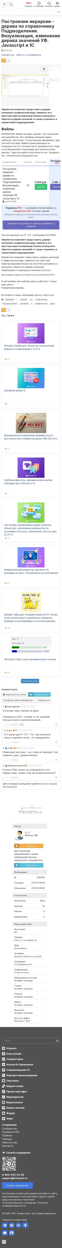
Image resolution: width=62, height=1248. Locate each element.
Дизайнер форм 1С (15, 390)
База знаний (13, 1053)
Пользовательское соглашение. (19, 1202)
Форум (10, 1113)
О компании (9, 1124)
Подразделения (9, 304)
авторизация (10, 786)
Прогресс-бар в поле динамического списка (30, 659)
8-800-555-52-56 (13, 1174)
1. (3, 706)
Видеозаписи (14, 1102)
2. (5, 730)
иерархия (9, 299)
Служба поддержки (18, 1152)
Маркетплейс (14, 1086)
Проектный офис (16, 1091)
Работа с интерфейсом (25, 940)
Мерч (9, 1118)
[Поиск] (11, 4)
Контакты (7, 1145)
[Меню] (4, 4)
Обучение (12, 1080)
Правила (7, 1135)
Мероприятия (14, 1097)
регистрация (49, 783)
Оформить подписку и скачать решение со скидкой (31, 225)
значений (24, 304)
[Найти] (57, 1040)
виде (52, 304)
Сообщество (9, 1128)
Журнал (11, 1048)
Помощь (7, 1139)
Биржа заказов (15, 1107)
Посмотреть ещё (30, 681)
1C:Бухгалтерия (21, 972)
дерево (23, 299)
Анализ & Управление (19, 1064)
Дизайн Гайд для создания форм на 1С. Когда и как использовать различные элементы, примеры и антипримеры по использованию (30, 617)
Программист (21, 948)
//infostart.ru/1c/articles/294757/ (38, 274)
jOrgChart (45, 270)
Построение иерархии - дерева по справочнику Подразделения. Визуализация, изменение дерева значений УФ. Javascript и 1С (30, 33)
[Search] (31, 1040)
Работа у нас (9, 1142)
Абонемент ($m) (22, 1021)
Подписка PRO (10, 1132)
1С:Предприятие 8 (23, 964)
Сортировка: (18, 700)
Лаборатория (14, 1059)
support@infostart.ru (14, 1178)
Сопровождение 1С (18, 1069)
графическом (41, 304)
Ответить (14, 725)
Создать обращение (17, 1185)
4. (4, 765)
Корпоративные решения (21, 1075)
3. (4, 748)
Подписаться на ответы (14, 694)
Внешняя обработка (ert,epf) (28, 956)
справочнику (41, 299)
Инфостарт (48, 295)
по (31, 299)
